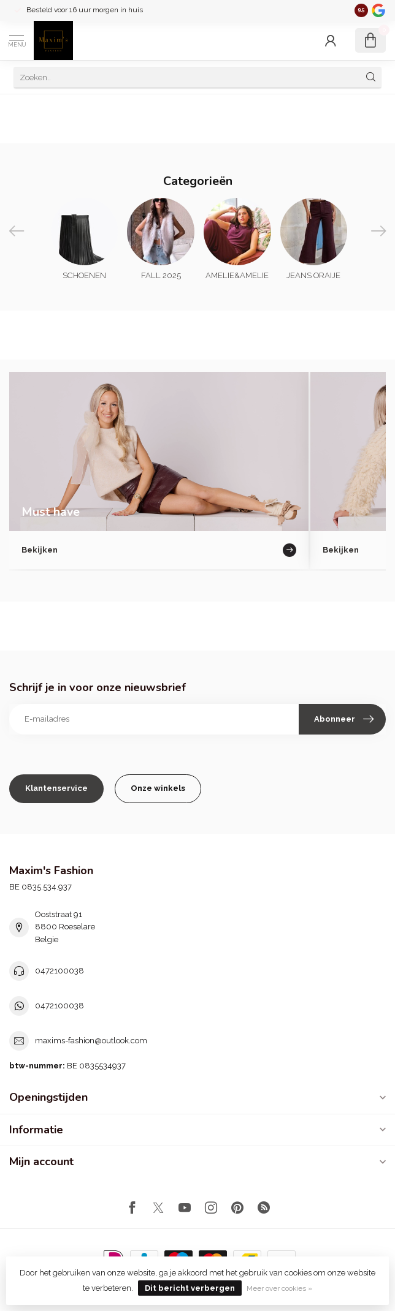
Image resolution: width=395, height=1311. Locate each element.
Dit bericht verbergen (190, 1288)
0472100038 (59, 970)
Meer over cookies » (279, 1288)
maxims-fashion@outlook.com (91, 1040)
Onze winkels (158, 788)
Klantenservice (56, 788)
